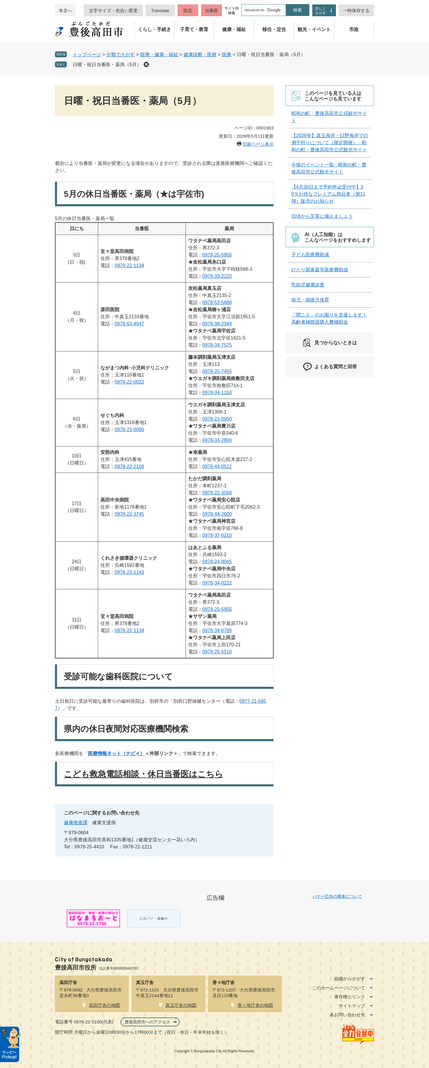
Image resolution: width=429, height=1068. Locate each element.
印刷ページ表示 (258, 144)
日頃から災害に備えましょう (322, 216)
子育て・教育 (194, 29)
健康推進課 (75, 822)
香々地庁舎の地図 (255, 1005)
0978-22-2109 (129, 466)
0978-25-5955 (217, 254)
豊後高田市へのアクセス (147, 1022)
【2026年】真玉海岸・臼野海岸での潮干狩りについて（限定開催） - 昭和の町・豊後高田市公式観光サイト (329, 142)
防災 (187, 10)
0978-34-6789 (217, 630)
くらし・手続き (154, 29)
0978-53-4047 (129, 323)
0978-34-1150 (217, 392)
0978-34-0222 (217, 582)
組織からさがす (349, 978)
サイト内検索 (232, 10)
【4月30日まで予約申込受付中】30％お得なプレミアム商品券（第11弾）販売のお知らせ (328, 194)
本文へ (65, 10)
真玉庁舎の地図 (180, 1005)
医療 (226, 54)
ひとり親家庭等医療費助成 (319, 269)
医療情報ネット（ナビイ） (116, 753)
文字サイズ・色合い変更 (113, 10)
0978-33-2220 (217, 276)
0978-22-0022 (129, 381)
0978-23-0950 (217, 418)
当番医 (211, 10)
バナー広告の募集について (337, 896)
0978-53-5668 (217, 302)
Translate (160, 10)
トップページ (87, 54)
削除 (146, 64)
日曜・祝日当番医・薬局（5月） (107, 64)
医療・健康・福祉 (159, 54)
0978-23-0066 (129, 429)
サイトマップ (352, 1005)
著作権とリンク (349, 996)
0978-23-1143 (129, 572)
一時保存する (356, 10)
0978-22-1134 (129, 265)
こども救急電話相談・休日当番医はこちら (143, 774)
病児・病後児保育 (310, 299)
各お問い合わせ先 (347, 1014)
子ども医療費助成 (310, 254)
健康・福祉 (234, 29)
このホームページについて (338, 987)
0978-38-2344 (217, 323)
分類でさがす (120, 54)
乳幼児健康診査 (307, 284)
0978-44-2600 (217, 514)
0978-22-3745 (129, 514)
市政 (354, 29)
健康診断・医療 (200, 54)
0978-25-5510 (217, 651)
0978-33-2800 (217, 440)
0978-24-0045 (217, 561)
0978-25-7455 (217, 371)
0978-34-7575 (217, 345)
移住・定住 (274, 29)
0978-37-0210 (217, 535)
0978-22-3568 (217, 492)
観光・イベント (314, 29)
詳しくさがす (320, 11)
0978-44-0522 (217, 466)
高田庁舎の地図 (104, 1005)
